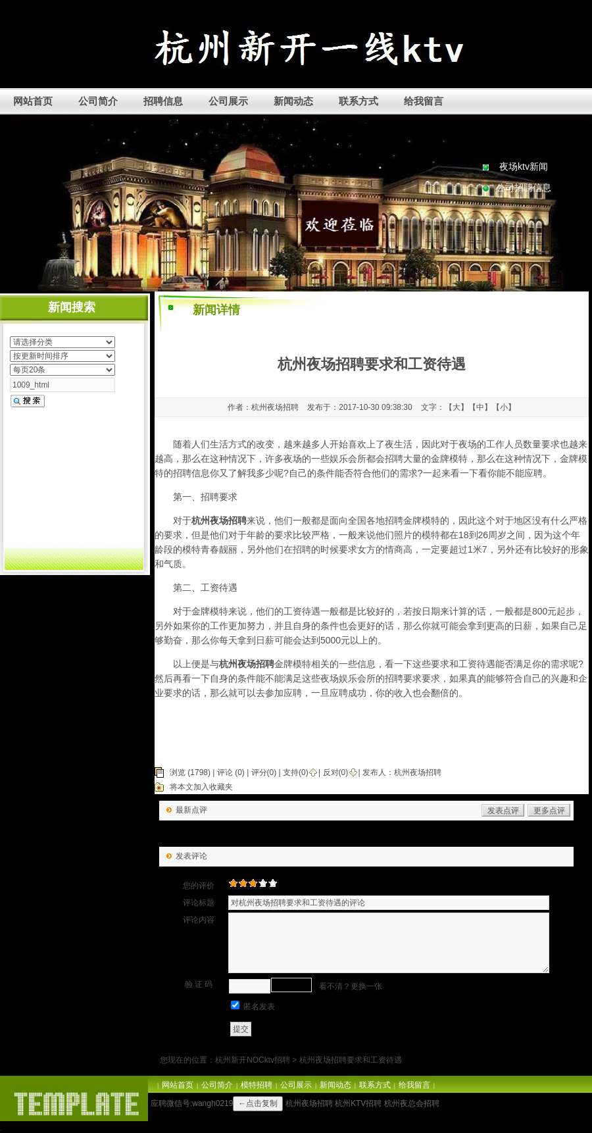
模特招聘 (256, 1085)
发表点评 (503, 810)
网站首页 (33, 101)
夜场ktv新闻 (523, 166)
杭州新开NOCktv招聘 (252, 1060)
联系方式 (358, 101)
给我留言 (423, 101)
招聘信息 (163, 101)
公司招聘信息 (523, 187)
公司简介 (98, 101)
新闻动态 (293, 101)
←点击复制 (258, 1103)
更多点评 (549, 810)
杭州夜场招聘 (417, 772)
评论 (225, 772)
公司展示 (228, 101)
